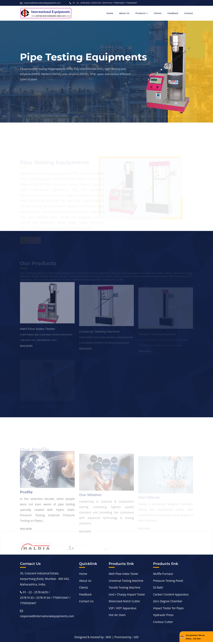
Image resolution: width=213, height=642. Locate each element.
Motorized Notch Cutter (124, 601)
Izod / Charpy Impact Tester (127, 594)
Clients (158, 13)
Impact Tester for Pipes (168, 608)
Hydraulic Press (163, 615)
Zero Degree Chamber (167, 601)
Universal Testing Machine (126, 581)
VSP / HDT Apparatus (122, 608)
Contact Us (86, 601)
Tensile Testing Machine (124, 587)
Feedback (173, 13)
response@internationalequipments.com (42, 2)
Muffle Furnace (163, 574)
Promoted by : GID (126, 637)
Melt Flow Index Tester (123, 574)
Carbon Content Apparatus (171, 594)
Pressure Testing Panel (168, 581)
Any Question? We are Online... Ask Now (195, 637)
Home (109, 13)
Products (140, 13)
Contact (188, 13)
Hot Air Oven (117, 615)
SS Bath (158, 587)
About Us (124, 13)
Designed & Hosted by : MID (92, 637)
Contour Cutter (163, 622)
